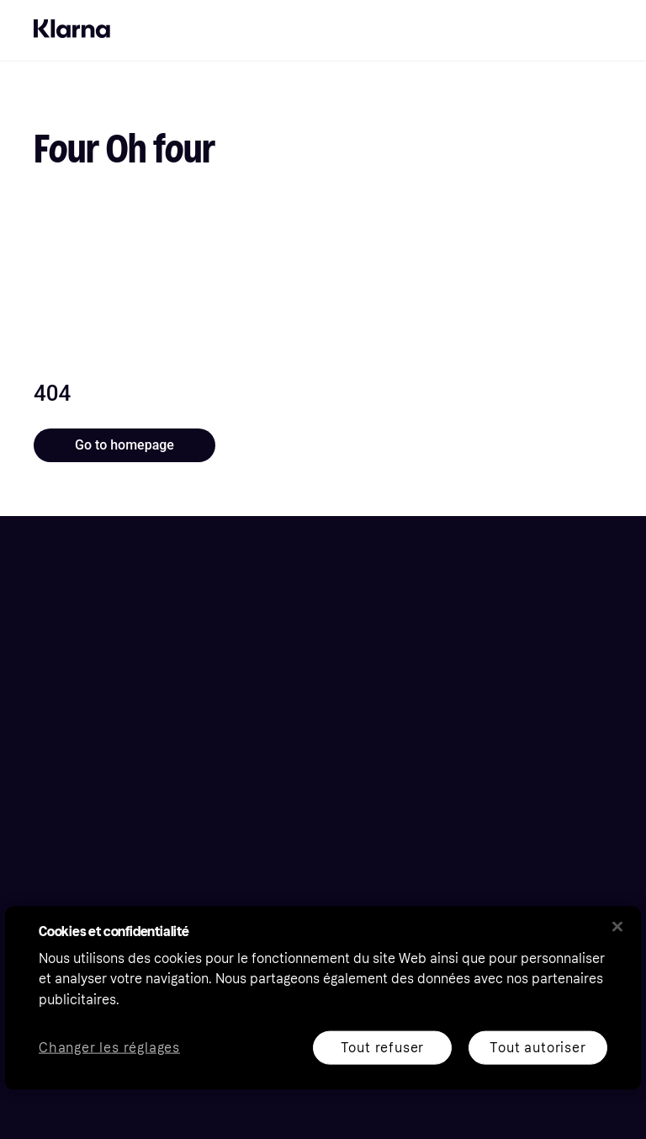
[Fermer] (617, 926)
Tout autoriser (537, 1047)
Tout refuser (383, 1047)
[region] (323, 997)
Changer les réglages (109, 1048)
